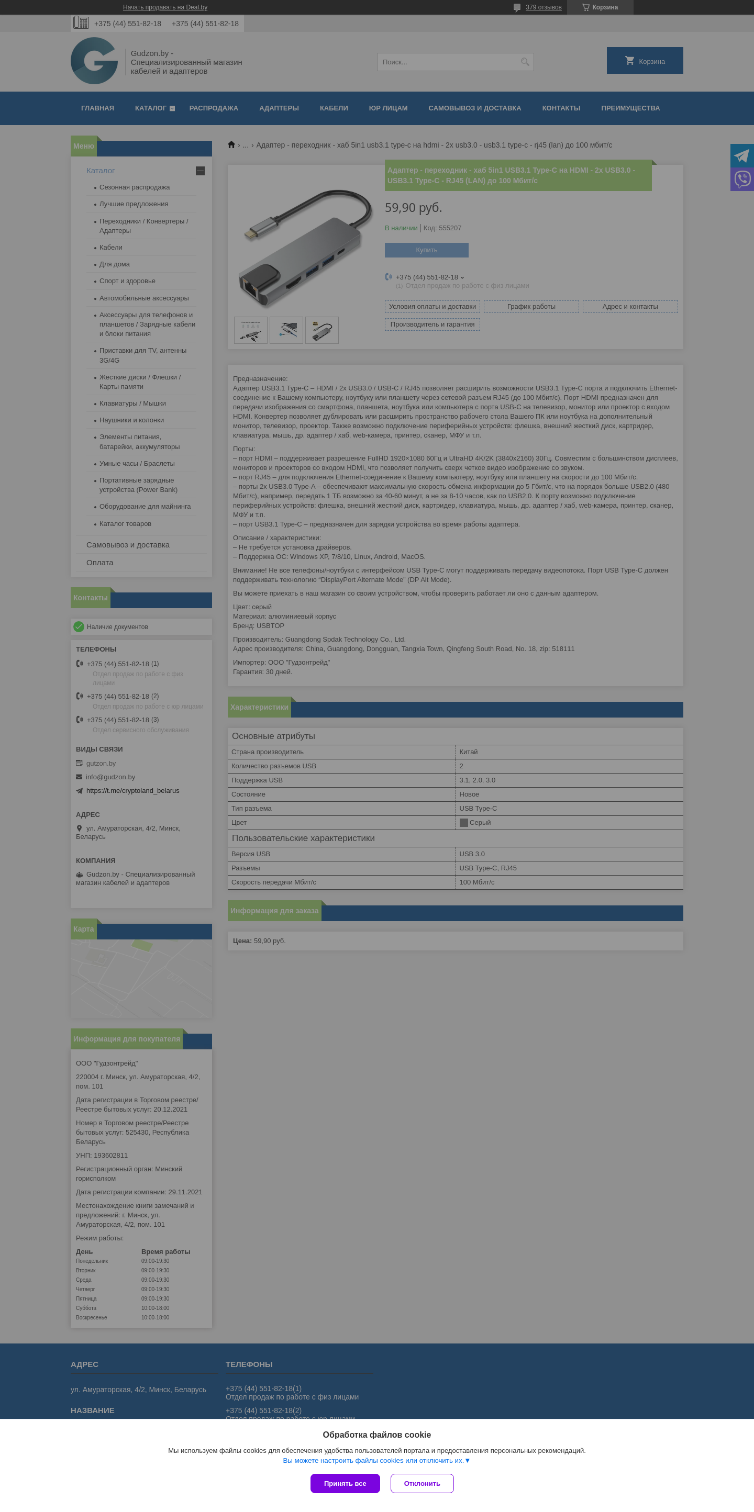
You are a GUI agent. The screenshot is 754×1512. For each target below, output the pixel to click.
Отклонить (422, 1483)
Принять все (345, 1483)
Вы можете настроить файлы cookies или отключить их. (373, 1460)
